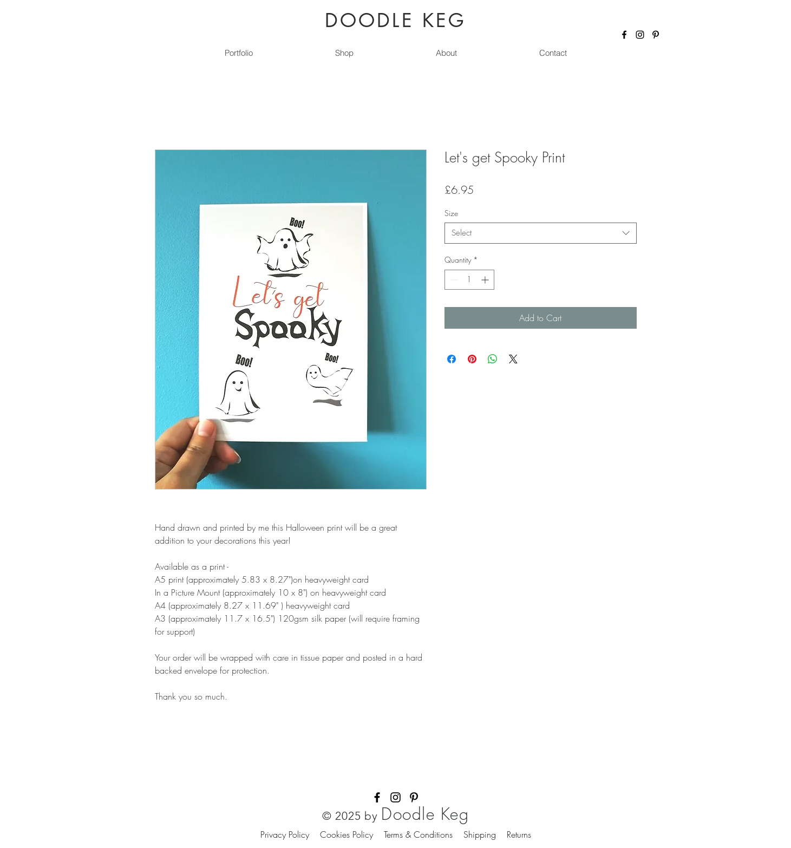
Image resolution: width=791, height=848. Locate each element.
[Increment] (486, 279)
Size (451, 213)
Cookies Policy (352, 834)
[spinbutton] (469, 279)
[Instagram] (640, 34)
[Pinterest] (655, 34)
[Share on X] (513, 359)
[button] (344, 53)
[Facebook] (624, 34)
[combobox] (540, 233)
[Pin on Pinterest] (472, 359)
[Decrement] (453, 279)
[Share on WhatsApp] (492, 359)
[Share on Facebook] (451, 359)
